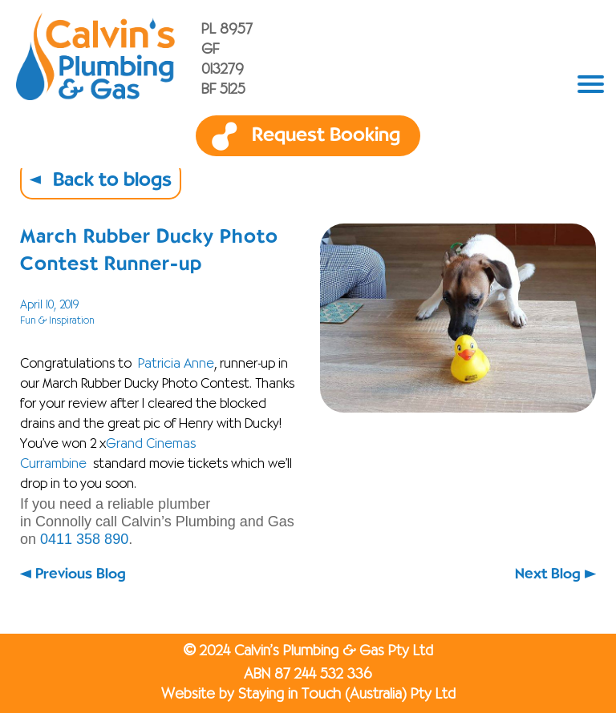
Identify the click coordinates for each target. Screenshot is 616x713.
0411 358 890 (84, 539)
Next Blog (548, 574)
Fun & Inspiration (57, 320)
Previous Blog (80, 574)
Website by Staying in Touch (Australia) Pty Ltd (308, 694)
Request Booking (326, 135)
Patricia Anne (176, 364)
